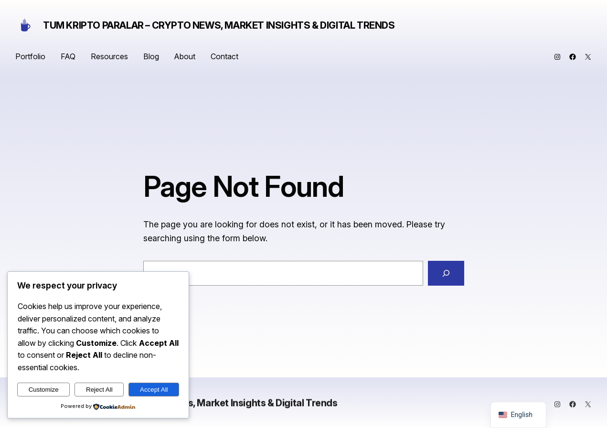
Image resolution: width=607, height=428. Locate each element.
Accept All (154, 389)
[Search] (446, 273)
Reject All (99, 389)
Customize (44, 389)
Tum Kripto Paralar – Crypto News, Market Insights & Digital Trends (219, 25)
